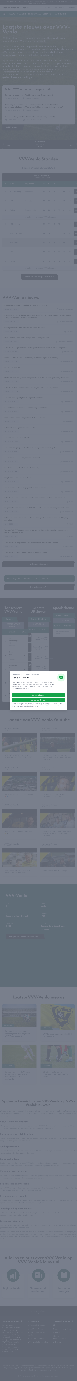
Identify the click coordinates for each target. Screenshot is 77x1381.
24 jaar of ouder (38, 695)
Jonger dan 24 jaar (38, 700)
